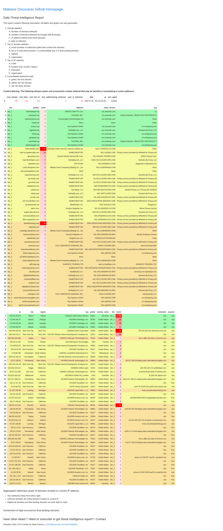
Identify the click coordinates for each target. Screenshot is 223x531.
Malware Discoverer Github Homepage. (33, 9)
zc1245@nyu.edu (53, 524)
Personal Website (69, 524)
